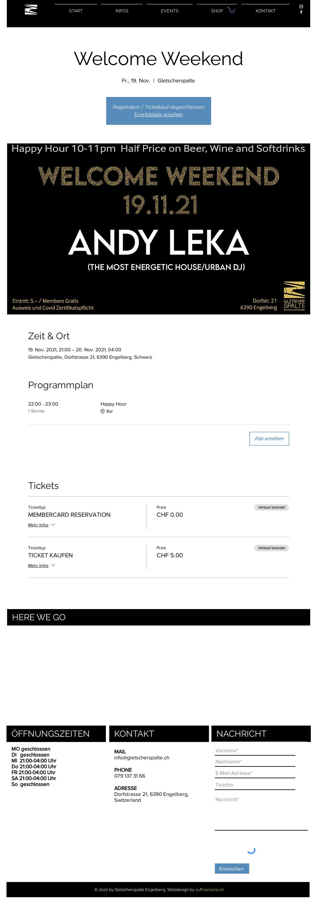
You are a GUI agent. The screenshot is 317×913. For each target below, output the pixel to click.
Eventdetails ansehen (158, 114)
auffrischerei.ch (209, 889)
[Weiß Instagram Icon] (301, 6)
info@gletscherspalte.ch (141, 757)
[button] (231, 10)
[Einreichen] (232, 868)
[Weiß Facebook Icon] (301, 12)
